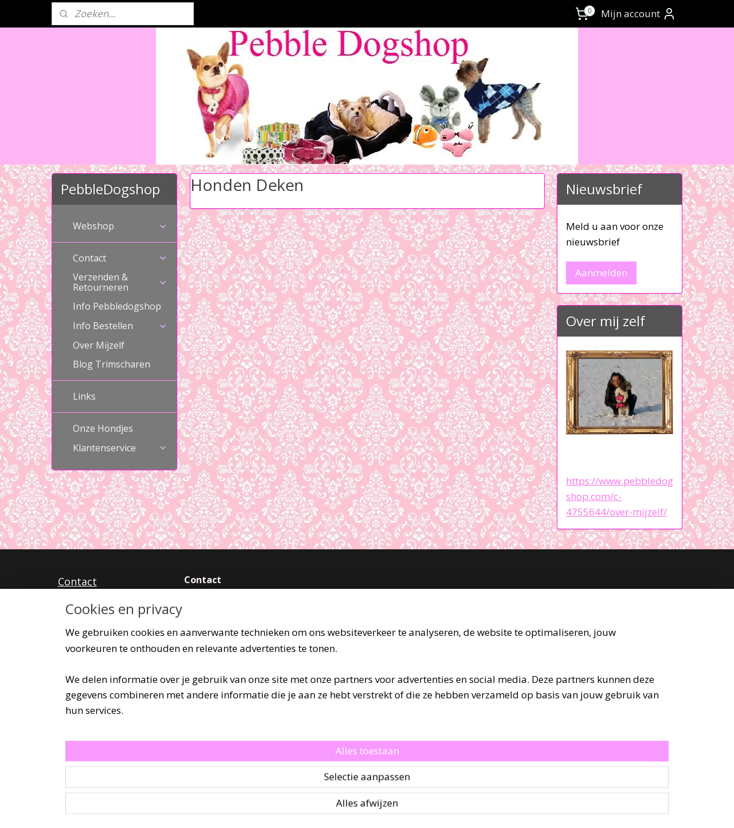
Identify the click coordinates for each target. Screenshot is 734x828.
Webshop (120, 226)
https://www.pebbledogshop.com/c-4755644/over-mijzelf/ (619, 496)
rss (350, 807)
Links (84, 396)
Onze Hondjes (103, 428)
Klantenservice (120, 448)
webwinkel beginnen (394, 807)
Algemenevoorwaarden (114, 631)
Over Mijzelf (98, 345)
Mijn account (638, 14)
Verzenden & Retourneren (120, 282)
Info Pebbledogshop (117, 306)
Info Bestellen (120, 325)
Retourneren (89, 615)
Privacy (75, 647)
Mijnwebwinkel (494, 807)
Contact (120, 258)
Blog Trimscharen (111, 364)
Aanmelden (601, 272)
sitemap (326, 807)
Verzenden (85, 598)
